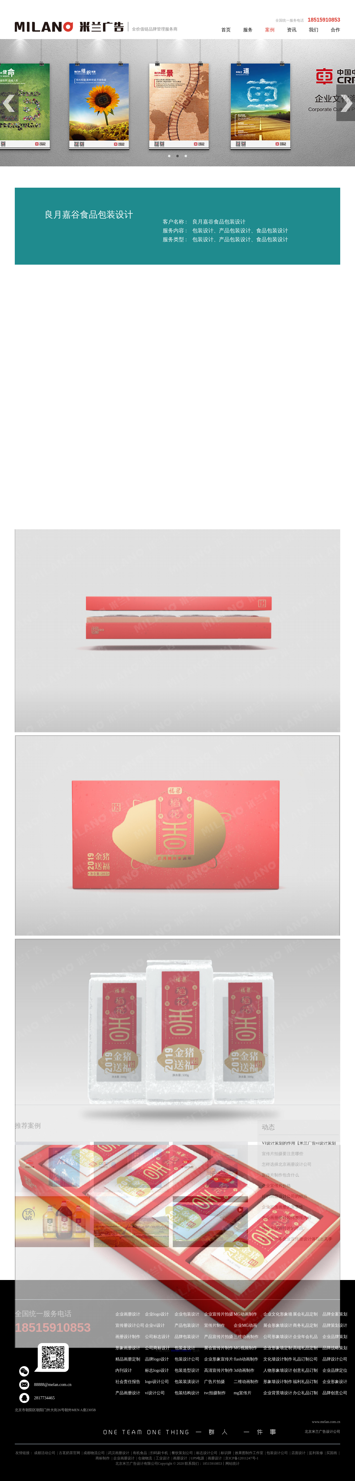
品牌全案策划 (334, 1314)
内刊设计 (123, 1370)
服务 (248, 29)
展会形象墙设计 (277, 1325)
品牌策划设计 (334, 1325)
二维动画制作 (246, 1381)
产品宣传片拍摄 (218, 1336)
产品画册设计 (127, 1393)
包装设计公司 (187, 1359)
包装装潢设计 (187, 1381)
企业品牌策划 (334, 1336)
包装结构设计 (187, 1393)
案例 (270, 29)
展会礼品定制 (305, 1314)
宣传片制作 (214, 1325)
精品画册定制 (127, 1359)
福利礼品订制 (305, 1381)
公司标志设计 (157, 1336)
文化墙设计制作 (277, 1359)
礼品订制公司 (305, 1359)
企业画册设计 (127, 1314)
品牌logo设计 (157, 1359)
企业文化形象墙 (277, 1314)
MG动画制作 (245, 1314)
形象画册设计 (127, 1348)
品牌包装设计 (187, 1336)
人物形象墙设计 (277, 1370)
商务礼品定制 (305, 1325)
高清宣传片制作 (218, 1370)
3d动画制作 (244, 1370)
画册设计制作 (127, 1336)
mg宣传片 (242, 1393)
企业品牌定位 (334, 1370)
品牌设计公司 (334, 1359)
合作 (335, 29)
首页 (226, 29)
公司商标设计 (157, 1348)
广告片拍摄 (214, 1381)
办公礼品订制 (305, 1393)
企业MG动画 (245, 1325)
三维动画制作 (246, 1336)
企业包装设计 (187, 1314)
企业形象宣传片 (218, 1359)
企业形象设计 (334, 1381)
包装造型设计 (187, 1370)
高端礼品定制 (305, 1348)
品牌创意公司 (334, 1393)
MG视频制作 (245, 1348)
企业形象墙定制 (277, 1348)
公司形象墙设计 (277, 1336)
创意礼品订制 (305, 1370)
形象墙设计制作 (277, 1381)
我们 (313, 29)
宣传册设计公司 (129, 1325)
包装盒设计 (185, 1348)
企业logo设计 (157, 1314)
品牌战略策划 (334, 1348)
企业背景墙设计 (277, 1393)
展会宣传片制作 (218, 1348)
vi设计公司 (155, 1393)
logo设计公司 (157, 1381)
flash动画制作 (246, 1359)
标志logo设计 (157, 1370)
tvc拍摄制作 (215, 1393)
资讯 (291, 29)
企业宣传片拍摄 (218, 1314)
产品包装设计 (187, 1325)
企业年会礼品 (305, 1336)
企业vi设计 (155, 1325)
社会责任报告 (127, 1381)
